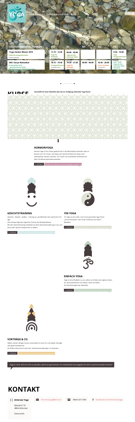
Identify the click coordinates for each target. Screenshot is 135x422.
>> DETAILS (39, 164)
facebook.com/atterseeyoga (109, 399)
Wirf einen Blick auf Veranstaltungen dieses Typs (64, 164)
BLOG (73, 14)
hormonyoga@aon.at (51, 399)
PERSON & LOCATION (58, 14)
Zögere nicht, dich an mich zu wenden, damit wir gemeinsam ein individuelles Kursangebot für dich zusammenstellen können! (60, 364)
